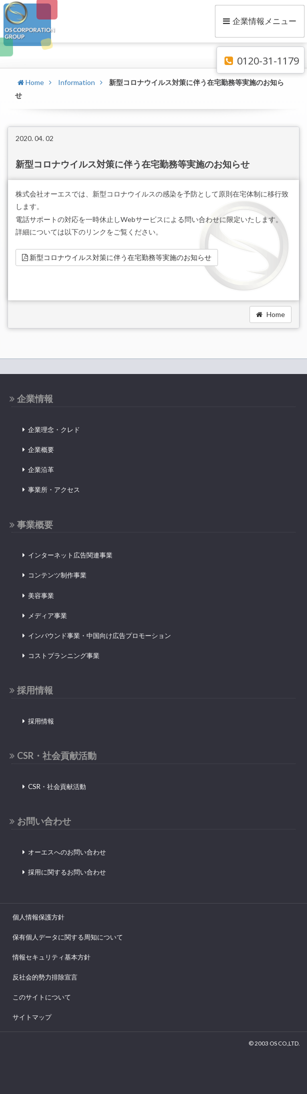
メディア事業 (47, 616)
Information (76, 82)
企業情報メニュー (259, 21)
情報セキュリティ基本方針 (51, 957)
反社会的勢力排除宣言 (45, 977)
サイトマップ (32, 1017)
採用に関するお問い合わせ (67, 872)
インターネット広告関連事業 (70, 555)
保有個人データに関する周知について (67, 937)
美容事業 (41, 596)
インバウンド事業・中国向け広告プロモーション (99, 636)
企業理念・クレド (54, 430)
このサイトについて (41, 997)
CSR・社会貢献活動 (57, 786)
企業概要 (41, 450)
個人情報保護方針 (38, 917)
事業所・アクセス (54, 490)
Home (31, 82)
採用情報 (41, 721)
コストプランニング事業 (64, 656)
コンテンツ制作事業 (57, 575)
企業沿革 (41, 470)
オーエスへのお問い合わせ (67, 852)
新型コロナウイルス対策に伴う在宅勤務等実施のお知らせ (117, 257)
